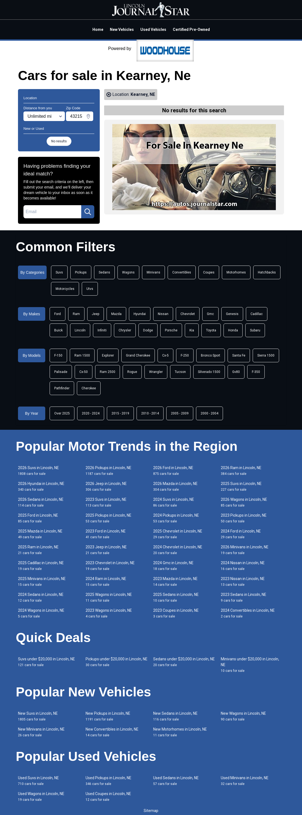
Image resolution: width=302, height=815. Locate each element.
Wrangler (156, 372)
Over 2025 (62, 413)
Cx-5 (165, 355)
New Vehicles (122, 29)
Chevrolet (187, 314)
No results (59, 141)
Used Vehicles (153, 29)
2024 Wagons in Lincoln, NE (41, 613)
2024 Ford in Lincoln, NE (241, 534)
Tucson (180, 372)
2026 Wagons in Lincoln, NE (244, 502)
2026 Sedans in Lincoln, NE (41, 502)
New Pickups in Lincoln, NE (108, 716)
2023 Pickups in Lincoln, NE (244, 518)
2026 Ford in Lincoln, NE (173, 471)
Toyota (211, 330)
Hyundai (140, 314)
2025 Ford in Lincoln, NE (38, 518)
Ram (76, 314)
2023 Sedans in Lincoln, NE (243, 597)
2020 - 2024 (90, 413)
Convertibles (181, 272)
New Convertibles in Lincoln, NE (112, 732)
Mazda (116, 314)
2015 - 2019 (120, 413)
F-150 (58, 355)
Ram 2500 (107, 372)
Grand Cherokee (138, 355)
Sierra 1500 (265, 355)
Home (97, 29)
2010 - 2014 (150, 413)
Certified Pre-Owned (191, 29)
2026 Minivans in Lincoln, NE (244, 550)
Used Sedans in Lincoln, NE (176, 781)
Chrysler (125, 330)
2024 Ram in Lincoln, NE (106, 581)
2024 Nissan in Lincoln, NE (243, 566)
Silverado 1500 (209, 372)
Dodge (148, 330)
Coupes (209, 272)
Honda (233, 330)
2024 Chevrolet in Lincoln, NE (177, 550)
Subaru (255, 330)
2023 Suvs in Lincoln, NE (106, 502)
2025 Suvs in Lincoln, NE (241, 486)
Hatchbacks (267, 272)
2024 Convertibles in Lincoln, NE (248, 613)
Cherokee (88, 388)
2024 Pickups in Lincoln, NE (176, 518)
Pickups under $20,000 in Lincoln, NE (116, 662)
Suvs (59, 272)
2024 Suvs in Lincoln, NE (173, 502)
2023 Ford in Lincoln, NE (106, 534)
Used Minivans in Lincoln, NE (244, 781)
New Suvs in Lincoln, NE (38, 716)
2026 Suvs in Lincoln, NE (38, 471)
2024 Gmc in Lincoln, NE (173, 566)
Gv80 (236, 372)
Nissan (163, 314)
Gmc (210, 314)
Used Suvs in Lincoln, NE (38, 781)
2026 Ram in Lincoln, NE (241, 471)
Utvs (89, 289)
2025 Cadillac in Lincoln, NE (41, 566)
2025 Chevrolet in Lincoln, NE (177, 534)
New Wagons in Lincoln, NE (243, 716)
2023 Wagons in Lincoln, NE (109, 613)
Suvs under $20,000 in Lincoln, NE (46, 662)
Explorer (108, 355)
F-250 (185, 355)
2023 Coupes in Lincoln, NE (176, 613)
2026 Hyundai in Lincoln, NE (41, 486)
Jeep (95, 314)
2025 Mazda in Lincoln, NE (40, 534)
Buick (58, 330)
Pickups (81, 272)
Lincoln (80, 330)
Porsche (171, 330)
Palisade (60, 372)
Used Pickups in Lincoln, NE (108, 781)
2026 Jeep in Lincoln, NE (106, 486)
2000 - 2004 (209, 413)
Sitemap (151, 810)
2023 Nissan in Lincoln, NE (243, 581)
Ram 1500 (82, 355)
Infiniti (102, 330)
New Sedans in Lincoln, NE (175, 716)
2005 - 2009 (180, 413)
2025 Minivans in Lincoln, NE (42, 581)
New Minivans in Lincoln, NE (41, 732)
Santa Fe (238, 355)
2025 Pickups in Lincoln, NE (108, 518)
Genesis (232, 314)
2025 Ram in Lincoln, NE (38, 550)
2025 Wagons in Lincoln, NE (109, 597)
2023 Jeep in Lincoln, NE (106, 550)
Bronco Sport (210, 355)
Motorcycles (65, 289)
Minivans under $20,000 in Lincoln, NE (250, 665)
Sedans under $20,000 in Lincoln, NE (184, 662)
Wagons (128, 272)
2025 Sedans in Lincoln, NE (176, 597)
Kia (191, 330)
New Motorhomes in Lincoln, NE (180, 732)
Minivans (153, 272)
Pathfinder (62, 388)
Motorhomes (236, 272)
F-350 (256, 372)
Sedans (104, 272)
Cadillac (256, 314)
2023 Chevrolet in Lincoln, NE (110, 566)
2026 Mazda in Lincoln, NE (175, 486)
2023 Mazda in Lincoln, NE (175, 581)
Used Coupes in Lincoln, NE (108, 797)
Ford (57, 314)
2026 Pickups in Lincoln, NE (108, 471)
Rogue (132, 372)
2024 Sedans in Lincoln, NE (41, 597)
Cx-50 (83, 372)
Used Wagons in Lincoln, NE (41, 797)
